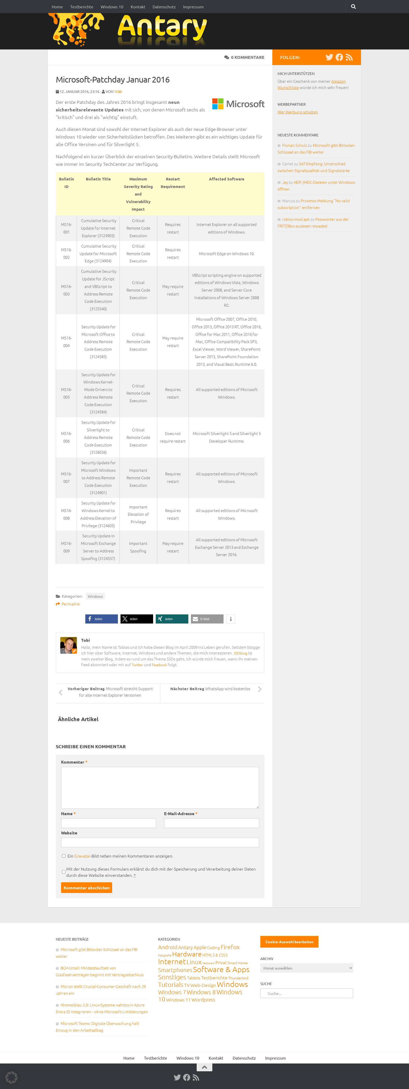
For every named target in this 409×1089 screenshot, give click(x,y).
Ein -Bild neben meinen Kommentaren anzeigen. (120, 855)
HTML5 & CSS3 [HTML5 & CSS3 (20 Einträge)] (214, 954)
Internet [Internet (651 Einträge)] (172, 961)
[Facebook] (339, 57)
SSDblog (241, 652)
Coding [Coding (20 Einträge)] (213, 947)
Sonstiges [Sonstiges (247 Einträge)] (172, 976)
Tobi (118, 91)
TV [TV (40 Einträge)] (187, 985)
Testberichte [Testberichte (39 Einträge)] (214, 977)
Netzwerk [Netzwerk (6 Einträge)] (208, 963)
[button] (101, 618)
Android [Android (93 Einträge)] (167, 946)
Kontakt (138, 6)
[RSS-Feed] (349, 57)
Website (69, 832)
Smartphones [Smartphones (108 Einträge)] (175, 969)
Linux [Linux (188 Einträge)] (194, 961)
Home (57, 6)
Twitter (138, 664)
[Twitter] (329, 57)
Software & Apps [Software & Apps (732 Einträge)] (221, 968)
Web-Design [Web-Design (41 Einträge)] (203, 985)
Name (68, 813)
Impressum (193, 6)
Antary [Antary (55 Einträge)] (185, 947)
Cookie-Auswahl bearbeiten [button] (289, 941)
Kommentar (74, 761)
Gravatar (82, 855)
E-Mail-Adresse (180, 813)
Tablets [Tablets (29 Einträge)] (193, 977)
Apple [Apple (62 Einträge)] (200, 947)
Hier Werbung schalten (298, 112)
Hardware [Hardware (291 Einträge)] (187, 953)
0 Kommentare (244, 57)
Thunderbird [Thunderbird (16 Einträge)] (238, 977)
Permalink (68, 603)
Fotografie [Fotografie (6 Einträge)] (164, 955)
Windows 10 (112, 6)
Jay (285, 182)
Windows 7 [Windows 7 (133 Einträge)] (172, 991)
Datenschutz (164, 6)
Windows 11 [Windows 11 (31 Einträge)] (178, 999)
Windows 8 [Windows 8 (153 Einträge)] (201, 991)
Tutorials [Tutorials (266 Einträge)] (170, 984)
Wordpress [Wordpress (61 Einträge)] (203, 999)
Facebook (161, 664)
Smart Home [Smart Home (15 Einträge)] (238, 962)
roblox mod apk (296, 219)
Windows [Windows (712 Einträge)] (232, 983)
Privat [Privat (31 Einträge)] (221, 962)
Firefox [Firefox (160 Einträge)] (230, 946)
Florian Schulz (294, 145)
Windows (95, 596)
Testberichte (81, 6)
